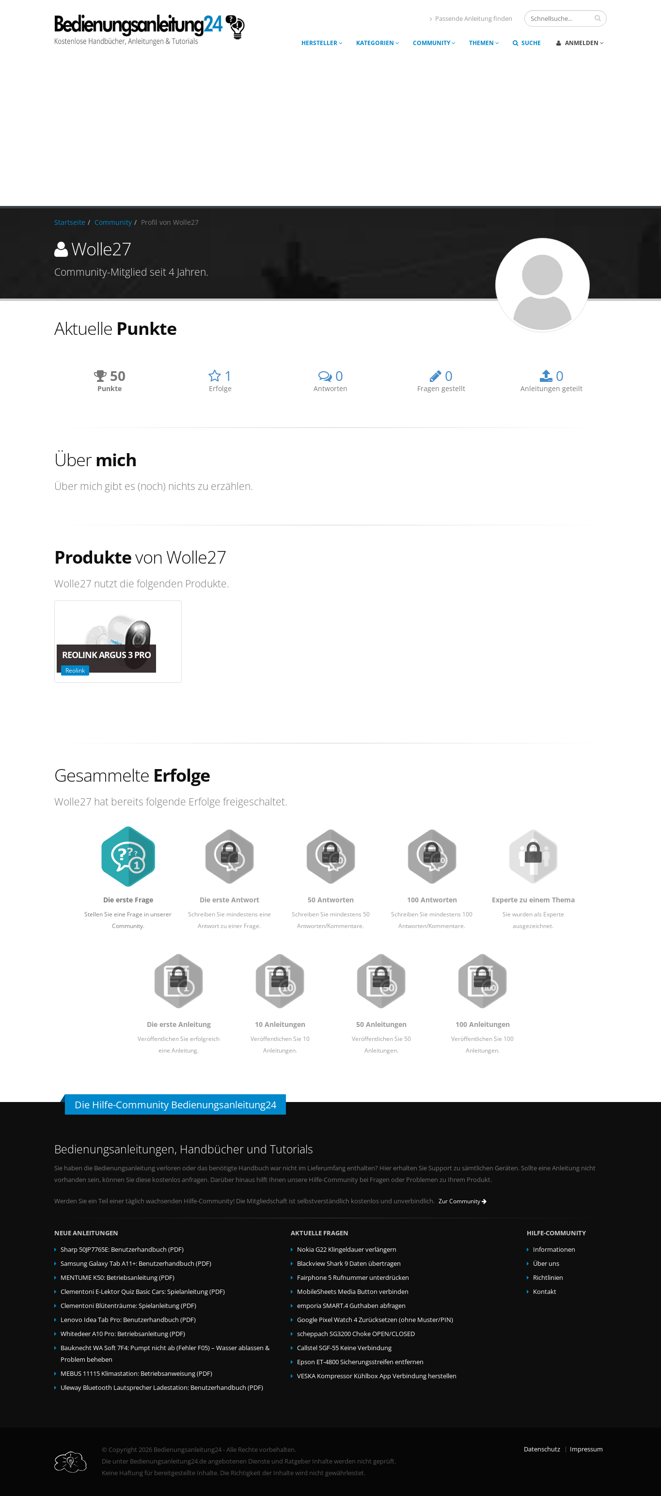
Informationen (554, 1249)
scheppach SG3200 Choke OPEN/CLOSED (356, 1334)
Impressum (586, 1449)
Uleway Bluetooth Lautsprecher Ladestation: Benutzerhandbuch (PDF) (162, 1388)
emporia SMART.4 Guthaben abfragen (351, 1306)
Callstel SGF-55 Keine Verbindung (344, 1348)
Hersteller (322, 43)
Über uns (546, 1264)
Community (434, 43)
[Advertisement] (330, 133)
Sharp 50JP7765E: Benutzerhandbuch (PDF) (122, 1249)
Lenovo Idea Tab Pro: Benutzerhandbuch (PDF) (128, 1320)
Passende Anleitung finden (471, 19)
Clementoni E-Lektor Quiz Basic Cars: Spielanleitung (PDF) (143, 1292)
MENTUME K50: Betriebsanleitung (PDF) (117, 1278)
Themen (484, 43)
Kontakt (544, 1292)
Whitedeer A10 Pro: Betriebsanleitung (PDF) (123, 1334)
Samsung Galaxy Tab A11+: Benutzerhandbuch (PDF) (136, 1264)
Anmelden (580, 43)
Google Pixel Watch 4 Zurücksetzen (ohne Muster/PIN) (375, 1320)
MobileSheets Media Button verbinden (353, 1292)
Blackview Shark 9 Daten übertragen (349, 1264)
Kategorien (377, 43)
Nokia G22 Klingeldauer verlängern (346, 1249)
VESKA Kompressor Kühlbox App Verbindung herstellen (376, 1376)
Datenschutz (542, 1449)
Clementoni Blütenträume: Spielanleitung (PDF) (128, 1306)
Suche (527, 43)
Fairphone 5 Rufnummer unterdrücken (353, 1278)
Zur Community (463, 1201)
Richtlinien (548, 1278)
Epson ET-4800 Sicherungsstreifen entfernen (360, 1362)
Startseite (69, 222)
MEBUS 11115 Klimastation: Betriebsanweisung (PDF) (136, 1374)
